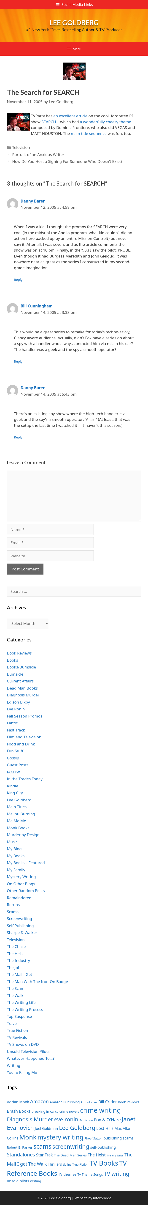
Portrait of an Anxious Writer (38, 154)
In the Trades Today (25, 778)
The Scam (15, 988)
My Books (15, 855)
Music (12, 841)
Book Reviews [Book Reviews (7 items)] (128, 1102)
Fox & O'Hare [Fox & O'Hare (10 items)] (107, 1120)
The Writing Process (25, 1009)
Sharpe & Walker (22, 932)
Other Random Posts (26, 890)
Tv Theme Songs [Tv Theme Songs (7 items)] (90, 1174)
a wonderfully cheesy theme (105, 121)
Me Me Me (16, 820)
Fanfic (12, 723)
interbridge (102, 1198)
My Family (16, 869)
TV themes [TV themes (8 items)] (67, 1174)
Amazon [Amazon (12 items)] (39, 1101)
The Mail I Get (19, 974)
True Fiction (17, 1030)
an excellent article (70, 115)
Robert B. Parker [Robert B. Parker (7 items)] (19, 1147)
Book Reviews (19, 653)
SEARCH (48, 121)
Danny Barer (33, 201)
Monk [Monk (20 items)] (28, 1137)
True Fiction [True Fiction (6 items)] (80, 1164)
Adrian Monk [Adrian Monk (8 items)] (18, 1101)
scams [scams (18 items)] (42, 1146)
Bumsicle (15, 674)
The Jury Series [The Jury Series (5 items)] (115, 1155)
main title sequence (89, 133)
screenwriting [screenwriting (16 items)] (70, 1146)
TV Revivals (17, 1037)
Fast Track (16, 730)
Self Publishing (20, 925)
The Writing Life (21, 1002)
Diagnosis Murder (23, 695)
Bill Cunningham (37, 306)
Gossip (13, 758)
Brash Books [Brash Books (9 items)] (18, 1111)
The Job (13, 967)
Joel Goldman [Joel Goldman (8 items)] (46, 1128)
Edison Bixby (18, 702)
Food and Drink (21, 744)
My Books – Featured (26, 862)
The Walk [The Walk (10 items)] (37, 1164)
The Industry (18, 960)
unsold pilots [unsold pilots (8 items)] (18, 1180)
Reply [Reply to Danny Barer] (18, 279)
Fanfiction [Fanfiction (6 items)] (86, 1120)
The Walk (15, 995)
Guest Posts (17, 764)
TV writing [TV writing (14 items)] (116, 1173)
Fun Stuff (15, 750)
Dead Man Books (22, 688)
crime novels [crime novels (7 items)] (69, 1111)
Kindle (12, 786)
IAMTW (13, 772)
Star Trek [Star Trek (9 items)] (44, 1155)
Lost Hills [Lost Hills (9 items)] (104, 1128)
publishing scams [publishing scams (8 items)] (118, 1138)
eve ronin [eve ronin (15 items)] (66, 1119)
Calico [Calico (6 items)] (54, 1111)
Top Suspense (19, 1016)
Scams (13, 911)
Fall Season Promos (24, 716)
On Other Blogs (21, 883)
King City (15, 792)
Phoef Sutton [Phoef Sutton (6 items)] (93, 1138)
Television (21, 147)
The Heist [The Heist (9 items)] (97, 1155)
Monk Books (18, 827)
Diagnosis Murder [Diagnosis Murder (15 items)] (30, 1119)
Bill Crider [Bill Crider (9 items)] (107, 1101)
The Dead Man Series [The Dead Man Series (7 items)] (70, 1155)
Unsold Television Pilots (28, 1051)
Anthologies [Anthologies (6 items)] (89, 1102)
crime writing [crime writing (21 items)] (100, 1110)
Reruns (13, 904)
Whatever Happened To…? (30, 1058)
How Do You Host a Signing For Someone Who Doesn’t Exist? (67, 161)
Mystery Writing (21, 876)
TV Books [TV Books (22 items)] (103, 1163)
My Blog (14, 848)
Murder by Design (23, 834)
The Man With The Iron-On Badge (37, 981)
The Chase (16, 946)
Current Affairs (20, 681)
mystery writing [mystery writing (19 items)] (60, 1137)
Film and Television (24, 736)
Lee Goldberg (74, 22)
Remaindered (19, 897)
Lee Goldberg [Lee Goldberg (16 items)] (77, 1127)
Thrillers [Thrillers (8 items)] (55, 1164)
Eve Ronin (16, 709)
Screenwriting (19, 918)
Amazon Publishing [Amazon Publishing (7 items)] (65, 1102)
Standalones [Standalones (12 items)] (21, 1154)
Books (12, 660)
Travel (12, 1023)
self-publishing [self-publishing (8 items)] (103, 1147)
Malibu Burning (21, 813)
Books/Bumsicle (21, 667)
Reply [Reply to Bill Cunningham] (18, 361)
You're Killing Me (22, 1072)
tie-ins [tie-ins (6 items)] (67, 1164)
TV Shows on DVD (23, 1044)
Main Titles (17, 806)
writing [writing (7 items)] (35, 1181)
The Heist (15, 953)
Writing (13, 1065)
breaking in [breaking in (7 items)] (40, 1111)
